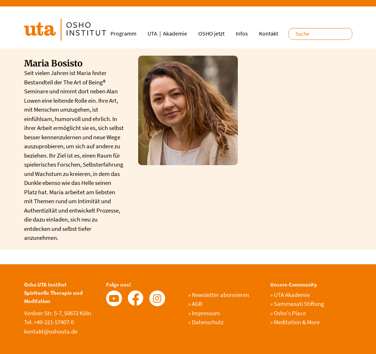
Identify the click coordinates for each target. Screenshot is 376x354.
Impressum (204, 313)
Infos (242, 33)
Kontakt (268, 33)
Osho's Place (288, 313)
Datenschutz (205, 322)
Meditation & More (295, 322)
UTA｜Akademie (167, 33)
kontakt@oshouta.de (50, 331)
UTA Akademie (290, 295)
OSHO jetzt (211, 33)
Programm (123, 33)
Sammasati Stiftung (297, 304)
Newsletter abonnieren (218, 295)
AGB (195, 304)
